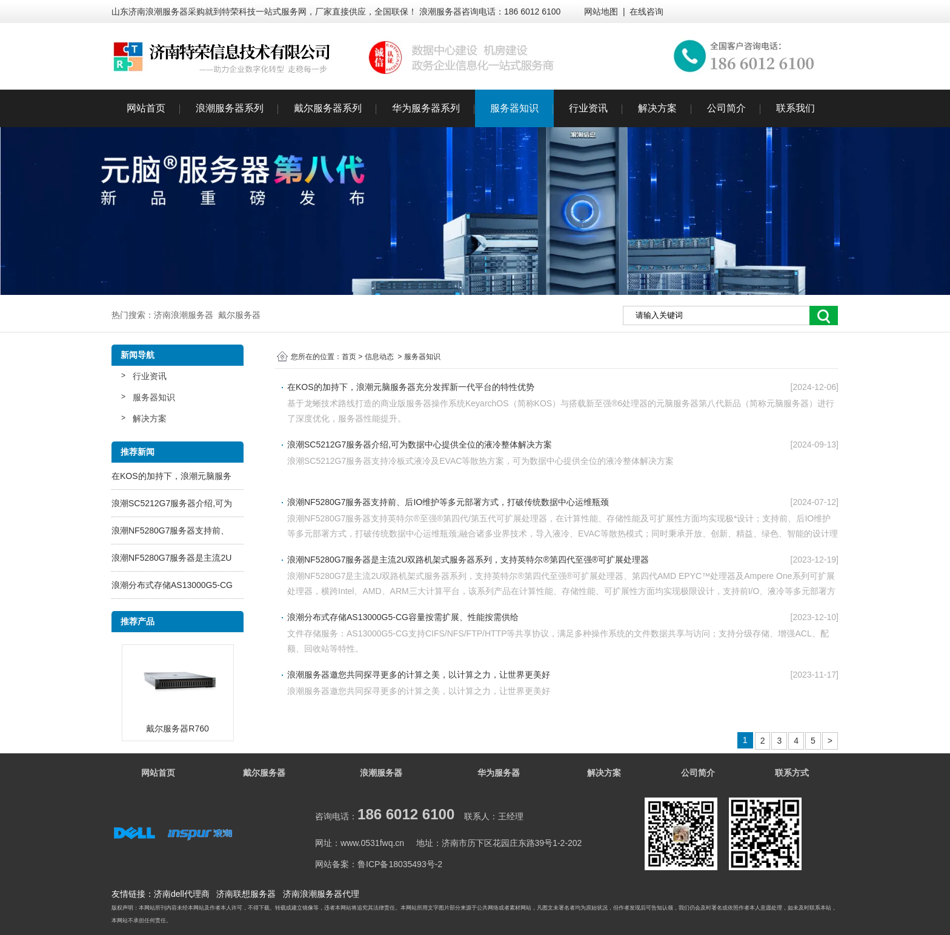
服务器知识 (514, 108)
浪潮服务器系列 (230, 108)
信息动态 (379, 356)
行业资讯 (588, 108)
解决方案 (657, 108)
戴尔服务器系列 (328, 108)
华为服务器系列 (426, 108)
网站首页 (146, 108)
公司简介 (726, 108)
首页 (349, 356)
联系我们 (795, 108)
